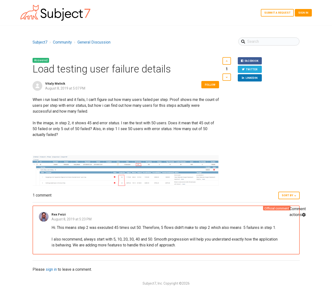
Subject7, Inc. (153, 283)
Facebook (251, 61)
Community (62, 42)
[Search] (269, 41)
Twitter (251, 69)
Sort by (287, 195)
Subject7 (40, 42)
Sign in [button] (303, 12)
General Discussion (94, 42)
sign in (51, 269)
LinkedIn (251, 78)
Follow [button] (210, 84)
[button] (226, 61)
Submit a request (277, 12)
